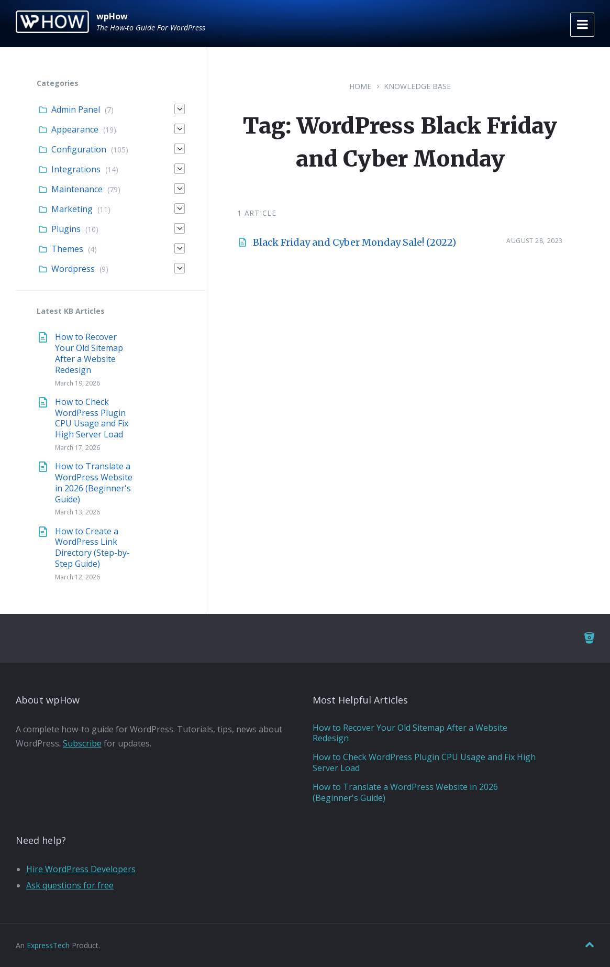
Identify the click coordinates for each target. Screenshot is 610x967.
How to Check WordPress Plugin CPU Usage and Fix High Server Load (91, 418)
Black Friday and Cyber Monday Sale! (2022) (354, 242)
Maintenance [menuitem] (77, 189)
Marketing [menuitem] (72, 209)
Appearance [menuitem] (74, 129)
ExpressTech (48, 945)
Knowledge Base (417, 86)
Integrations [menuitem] (76, 169)
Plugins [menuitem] (66, 229)
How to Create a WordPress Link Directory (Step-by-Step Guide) (92, 547)
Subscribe (82, 743)
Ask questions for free (70, 885)
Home (360, 86)
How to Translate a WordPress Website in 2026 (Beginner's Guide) (93, 482)
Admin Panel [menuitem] (75, 109)
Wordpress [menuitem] (73, 268)
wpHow (112, 16)
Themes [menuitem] (67, 249)
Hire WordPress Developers (81, 869)
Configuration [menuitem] (78, 149)
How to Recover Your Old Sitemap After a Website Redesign (89, 353)
